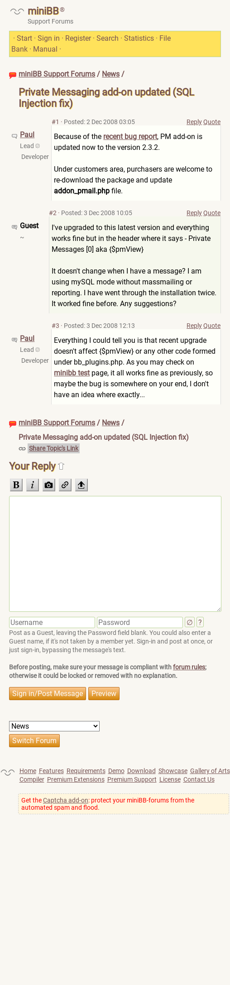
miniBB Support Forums (57, 74)
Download (141, 770)
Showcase (172, 770)
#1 (55, 121)
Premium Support (132, 779)
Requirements (86, 770)
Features (51, 770)
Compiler (31, 779)
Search (107, 38)
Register (78, 38)
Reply (194, 121)
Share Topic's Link (53, 448)
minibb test (72, 373)
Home (27, 770)
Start (24, 38)
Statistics (139, 38)
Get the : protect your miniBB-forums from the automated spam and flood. (107, 804)
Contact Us (199, 779)
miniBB (43, 11)
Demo (116, 770)
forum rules (189, 667)
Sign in (49, 38)
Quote (211, 121)
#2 (53, 212)
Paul (27, 134)
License (170, 779)
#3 (55, 325)
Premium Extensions (76, 779)
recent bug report (130, 136)
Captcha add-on (65, 800)
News (111, 74)
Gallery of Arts (210, 770)
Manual (45, 49)
